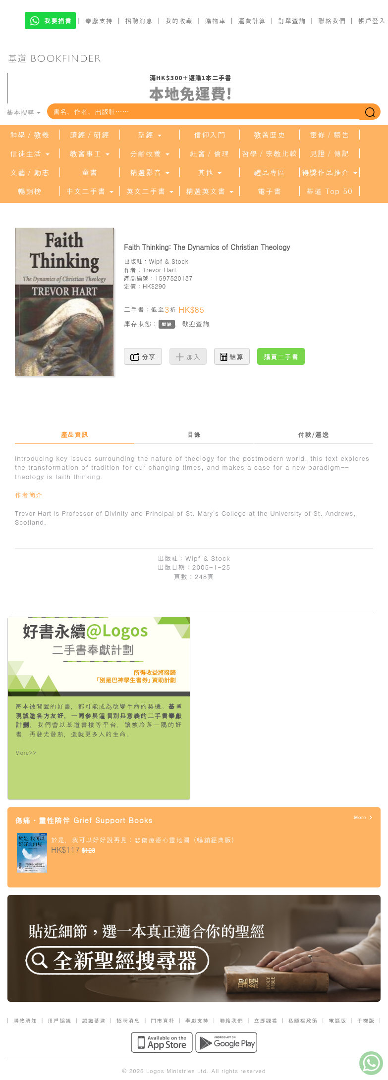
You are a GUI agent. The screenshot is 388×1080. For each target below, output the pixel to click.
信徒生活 (30, 153)
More (363, 817)
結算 (232, 356)
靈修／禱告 (329, 135)
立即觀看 (265, 1020)
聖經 (150, 135)
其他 (210, 172)
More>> (26, 752)
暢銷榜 (30, 191)
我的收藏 (179, 20)
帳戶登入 (372, 20)
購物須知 (25, 1020)
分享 (143, 356)
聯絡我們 (332, 20)
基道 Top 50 (329, 191)
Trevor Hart (159, 269)
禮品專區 (269, 172)
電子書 (269, 191)
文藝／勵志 (30, 172)
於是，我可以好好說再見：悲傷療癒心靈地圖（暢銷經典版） (144, 839)
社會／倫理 (209, 153)
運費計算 (252, 20)
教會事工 (90, 153)
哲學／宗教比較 (269, 153)
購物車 (215, 20)
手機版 (366, 1020)
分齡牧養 (149, 153)
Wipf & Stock (168, 261)
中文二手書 (89, 191)
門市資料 (162, 1020)
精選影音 (149, 172)
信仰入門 (209, 135)
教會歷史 (269, 135)
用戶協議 (59, 1020)
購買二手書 (281, 356)
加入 (188, 356)
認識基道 (94, 1020)
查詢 (203, 323)
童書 (90, 172)
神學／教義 (30, 135)
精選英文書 (209, 191)
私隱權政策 (303, 1020)
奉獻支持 (99, 20)
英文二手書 (149, 191)
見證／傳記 (329, 153)
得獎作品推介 (329, 172)
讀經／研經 (90, 135)
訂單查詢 (292, 20)
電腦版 (337, 1020)
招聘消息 (139, 20)
